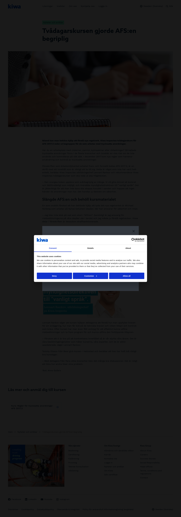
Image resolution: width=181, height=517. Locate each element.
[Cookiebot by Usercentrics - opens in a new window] (133, 240)
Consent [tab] (53, 248)
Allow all (126, 276)
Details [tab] (90, 248)
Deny (54, 276)
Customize (90, 276)
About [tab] (128, 248)
